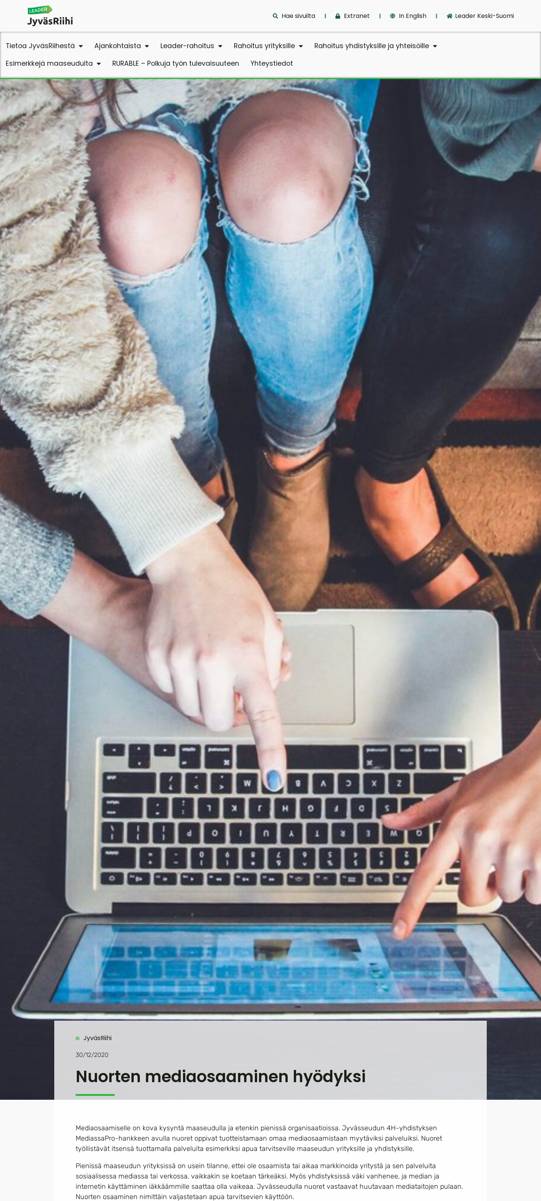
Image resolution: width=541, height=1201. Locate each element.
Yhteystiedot (272, 63)
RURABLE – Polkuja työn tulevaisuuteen (175, 63)
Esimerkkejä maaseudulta (53, 64)
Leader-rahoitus (191, 46)
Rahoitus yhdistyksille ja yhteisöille (375, 46)
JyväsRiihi (97, 1038)
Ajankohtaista (121, 46)
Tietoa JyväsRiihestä (44, 46)
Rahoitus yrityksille (268, 46)
